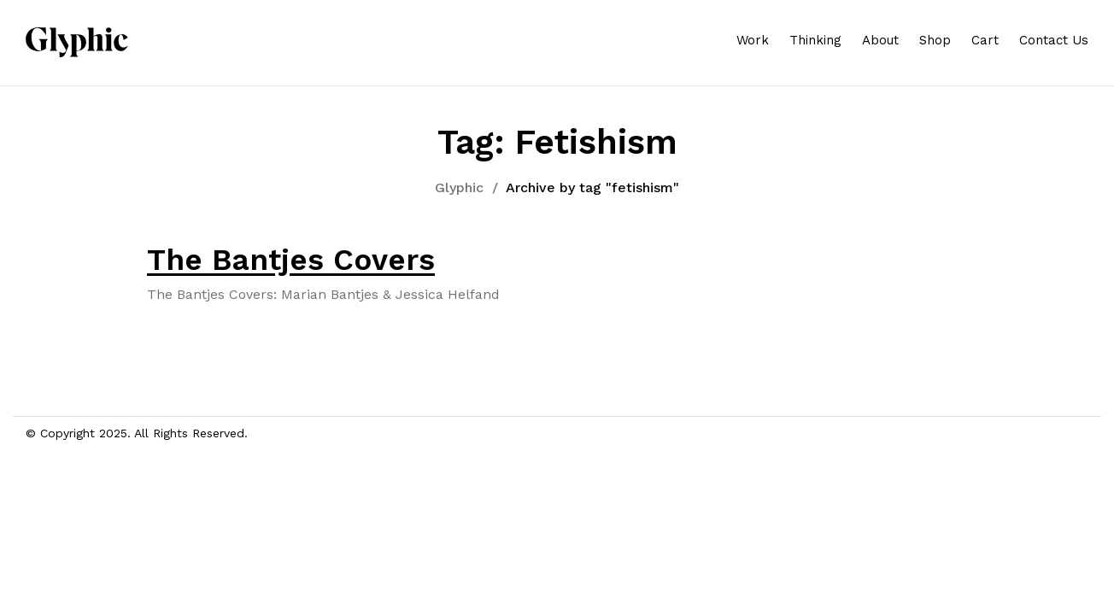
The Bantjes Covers (291, 260)
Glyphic (459, 187)
